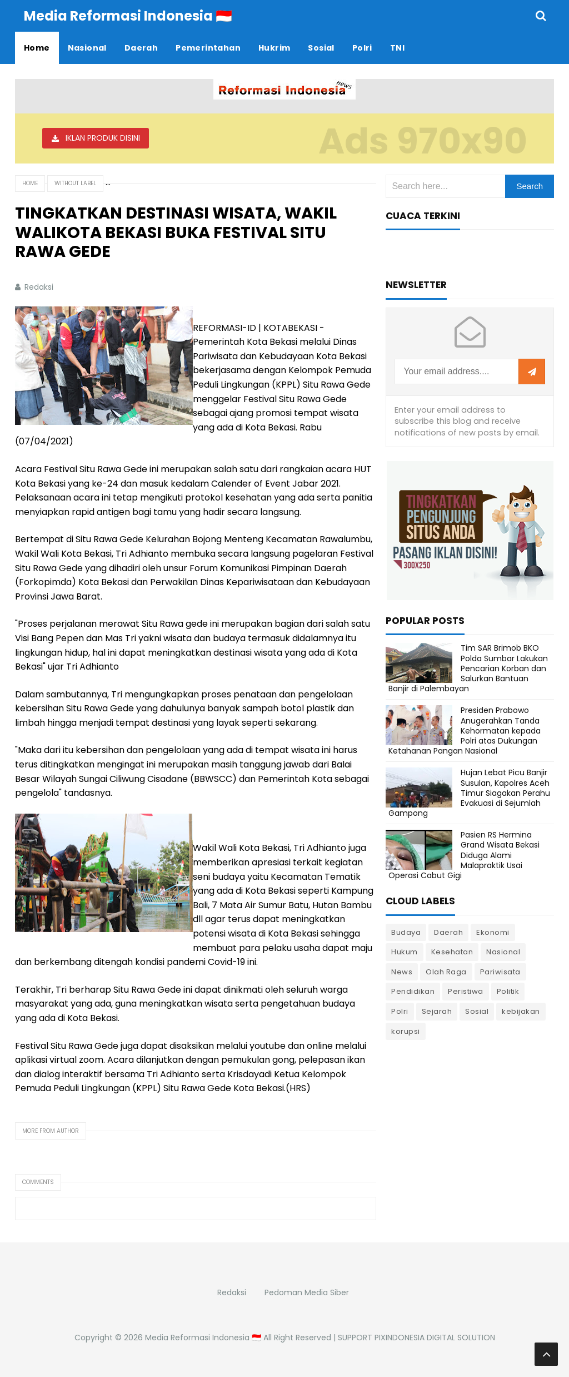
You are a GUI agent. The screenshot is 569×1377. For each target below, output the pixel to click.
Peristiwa (465, 991)
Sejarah (437, 1011)
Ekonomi (493, 932)
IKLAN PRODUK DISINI (103, 137)
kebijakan (521, 1011)
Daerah (448, 932)
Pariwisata (500, 972)
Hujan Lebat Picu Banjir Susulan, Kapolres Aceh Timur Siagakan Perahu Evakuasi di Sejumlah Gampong (469, 793)
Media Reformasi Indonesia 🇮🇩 (203, 1337)
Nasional (503, 952)
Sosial (476, 1011)
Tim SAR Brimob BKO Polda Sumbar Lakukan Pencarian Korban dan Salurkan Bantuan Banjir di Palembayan (468, 668)
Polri (399, 1011)
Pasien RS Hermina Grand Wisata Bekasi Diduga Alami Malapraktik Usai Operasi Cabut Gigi (464, 855)
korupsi (405, 1031)
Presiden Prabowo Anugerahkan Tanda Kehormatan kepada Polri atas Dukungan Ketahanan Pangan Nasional (464, 730)
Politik (508, 991)
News (401, 972)
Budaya (406, 932)
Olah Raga (446, 972)
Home (30, 183)
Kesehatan (452, 952)
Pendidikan (413, 991)
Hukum (404, 952)
